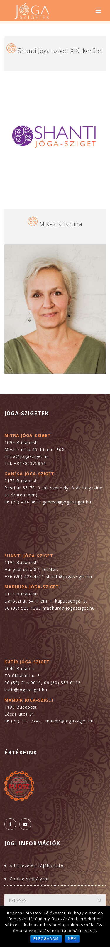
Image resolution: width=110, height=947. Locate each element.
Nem (72, 939)
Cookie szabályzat (29, 878)
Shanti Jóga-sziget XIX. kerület (61, 51)
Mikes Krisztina (60, 224)
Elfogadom (46, 939)
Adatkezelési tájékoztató (37, 866)
